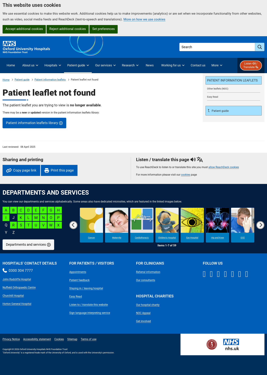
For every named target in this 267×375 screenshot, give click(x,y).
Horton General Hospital (17, 303)
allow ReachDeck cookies (223, 167)
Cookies (59, 339)
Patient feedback (79, 280)
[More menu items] (217, 65)
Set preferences (103, 29)
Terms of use (88, 339)
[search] (259, 47)
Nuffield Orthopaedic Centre (19, 287)
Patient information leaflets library (32, 123)
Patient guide (22, 79)
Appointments (77, 272)
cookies (185, 174)
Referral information (148, 272)
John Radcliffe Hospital (17, 279)
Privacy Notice (11, 339)
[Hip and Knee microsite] (217, 225)
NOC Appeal (143, 313)
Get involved (143, 321)
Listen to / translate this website (88, 304)
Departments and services (26, 245)
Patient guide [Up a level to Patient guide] (220, 110)
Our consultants (145, 280)
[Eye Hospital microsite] (192, 225)
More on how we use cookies (144, 19)
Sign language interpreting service (89, 312)
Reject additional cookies (67, 29)
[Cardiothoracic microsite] (142, 225)
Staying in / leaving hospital (86, 288)
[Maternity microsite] (116, 225)
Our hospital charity (148, 304)
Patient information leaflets (50, 79)
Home (6, 79)
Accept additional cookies (24, 29)
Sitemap (72, 339)
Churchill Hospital (13, 295)
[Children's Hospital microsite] (167, 225)
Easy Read (75, 296)
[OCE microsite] (242, 225)
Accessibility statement (37, 339)
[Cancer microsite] (91, 225)
